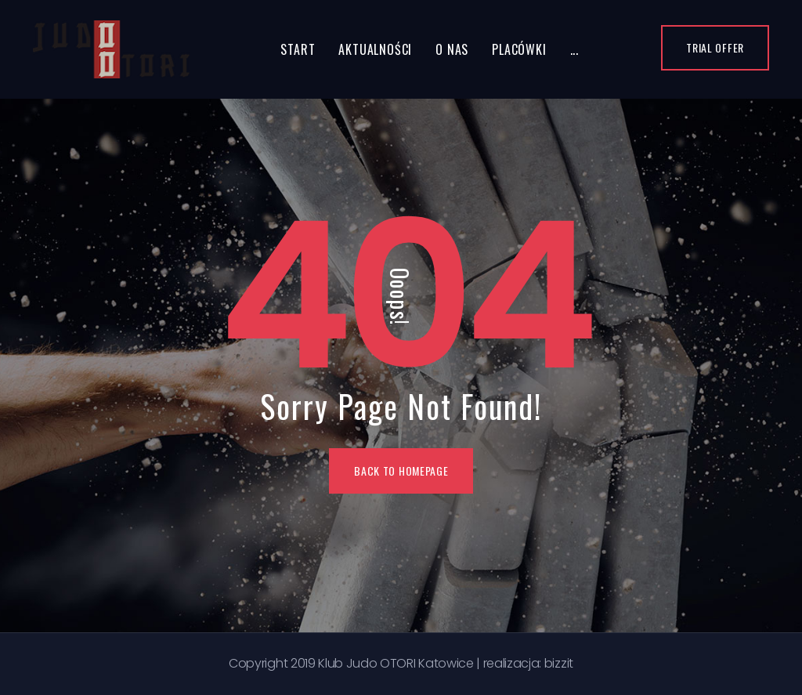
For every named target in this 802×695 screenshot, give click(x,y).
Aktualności (375, 49)
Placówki (519, 49)
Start (297, 49)
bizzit (558, 663)
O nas (451, 49)
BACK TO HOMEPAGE (401, 470)
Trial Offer (715, 47)
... (574, 49)
